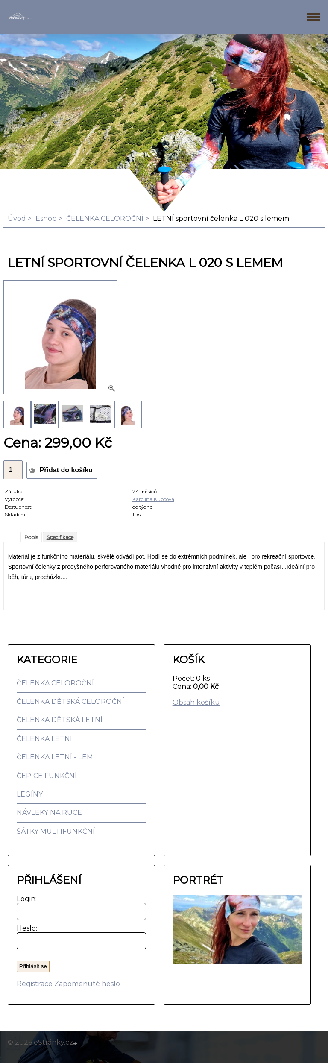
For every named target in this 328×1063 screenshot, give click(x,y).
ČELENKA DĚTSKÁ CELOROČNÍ (70, 701)
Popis (31, 537)
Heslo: (25, 928)
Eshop (46, 218)
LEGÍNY (30, 794)
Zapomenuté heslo (87, 984)
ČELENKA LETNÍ (44, 739)
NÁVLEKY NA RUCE (49, 812)
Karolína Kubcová (153, 499)
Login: (25, 899)
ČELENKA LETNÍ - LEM (55, 757)
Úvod (17, 218)
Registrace (35, 984)
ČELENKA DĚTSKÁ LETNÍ (59, 720)
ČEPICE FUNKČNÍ (47, 776)
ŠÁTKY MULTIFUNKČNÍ (56, 831)
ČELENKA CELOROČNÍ (105, 218)
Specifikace (60, 537)
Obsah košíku (196, 702)
